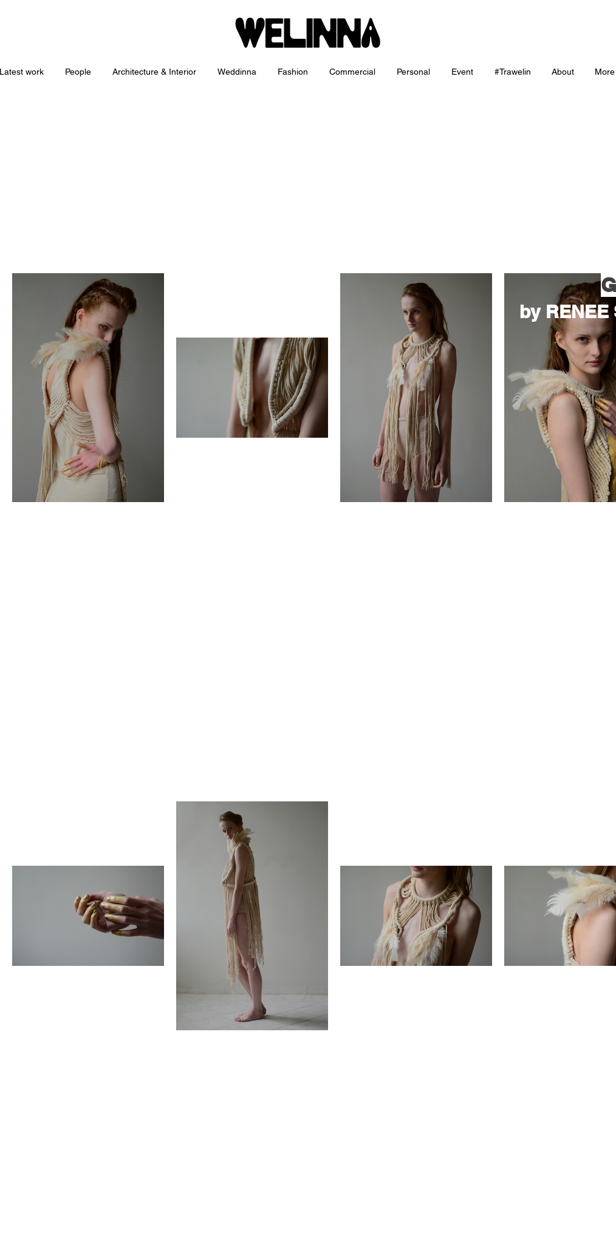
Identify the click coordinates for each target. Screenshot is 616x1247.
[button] (155, 72)
